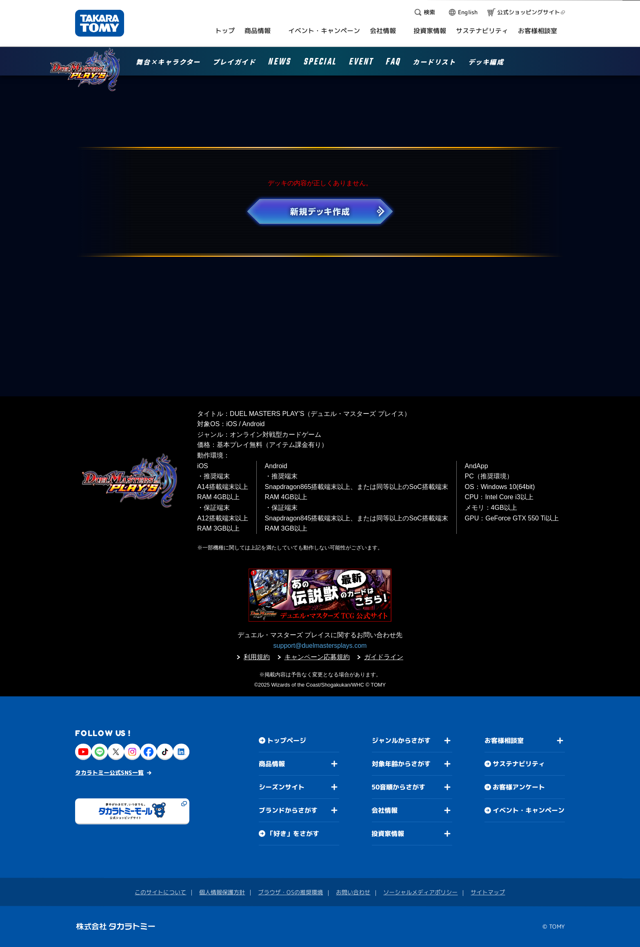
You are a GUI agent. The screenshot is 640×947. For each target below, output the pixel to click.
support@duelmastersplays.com (320, 645)
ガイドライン (383, 657)
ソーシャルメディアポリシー (420, 892)
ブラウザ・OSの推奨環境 (290, 892)
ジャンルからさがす (401, 740)
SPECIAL (319, 63)
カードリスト (434, 62)
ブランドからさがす (288, 810)
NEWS (279, 63)
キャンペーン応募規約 (317, 657)
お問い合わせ (353, 892)
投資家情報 (387, 833)
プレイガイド (234, 62)
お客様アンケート (519, 786)
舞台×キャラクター (168, 62)
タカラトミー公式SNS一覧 (109, 772)
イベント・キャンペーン (528, 810)
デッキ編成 (486, 62)
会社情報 (384, 810)
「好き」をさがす (293, 833)
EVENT (361, 63)
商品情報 (272, 763)
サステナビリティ (519, 763)
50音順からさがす (398, 786)
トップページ (286, 740)
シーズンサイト (281, 786)
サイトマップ (488, 892)
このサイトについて (160, 892)
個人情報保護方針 (222, 892)
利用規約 (257, 657)
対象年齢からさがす (401, 763)
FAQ (392, 63)
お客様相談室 (504, 740)
